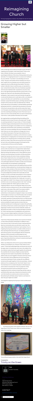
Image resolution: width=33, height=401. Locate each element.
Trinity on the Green (11, 362)
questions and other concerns (9, 392)
